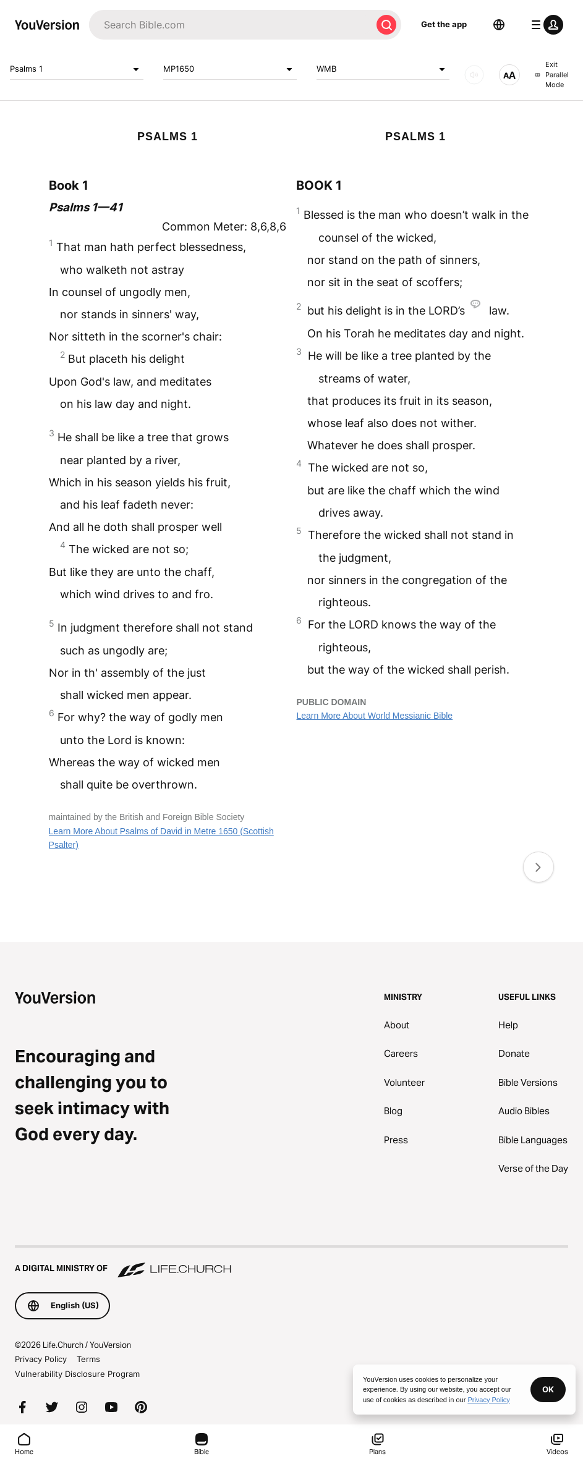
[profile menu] (544, 24)
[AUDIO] (474, 75)
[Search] (230, 25)
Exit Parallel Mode (552, 74)
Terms (88, 1359)
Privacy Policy (41, 1359)
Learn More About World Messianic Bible (374, 716)
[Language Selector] (499, 24)
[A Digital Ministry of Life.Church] (291, 1262)
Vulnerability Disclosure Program (77, 1374)
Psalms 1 (76, 69)
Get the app (444, 24)
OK (548, 1389)
